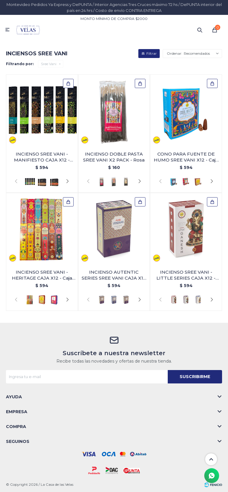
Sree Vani (48, 64)
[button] (68, 181)
